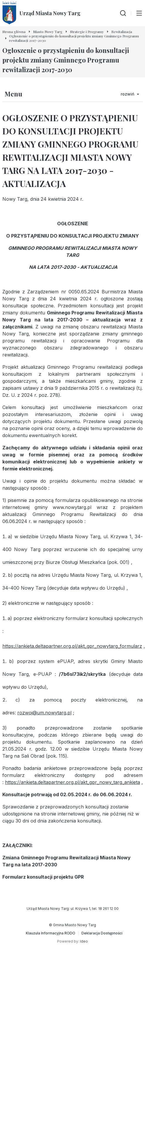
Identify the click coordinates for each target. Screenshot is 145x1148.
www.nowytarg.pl (72, 507)
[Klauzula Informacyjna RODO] (50, 933)
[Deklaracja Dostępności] (101, 933)
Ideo (84, 941)
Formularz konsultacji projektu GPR (43, 877)
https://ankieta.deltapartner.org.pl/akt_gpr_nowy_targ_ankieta (72, 782)
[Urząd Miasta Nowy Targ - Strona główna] (41, 13)
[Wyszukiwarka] (123, 13)
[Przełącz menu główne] (139, 13)
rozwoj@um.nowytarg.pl (44, 713)
